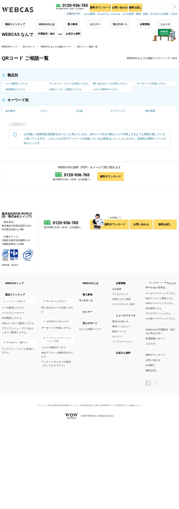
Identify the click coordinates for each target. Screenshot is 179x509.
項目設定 (10, 184)
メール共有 (128, 13)
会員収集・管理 (84, 126)
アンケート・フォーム (108, 13)
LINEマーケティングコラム (159, 391)
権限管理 (10, 172)
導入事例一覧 (86, 388)
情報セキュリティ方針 (72, 489)
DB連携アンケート (85, 178)
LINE (145, 13)
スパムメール (82, 172)
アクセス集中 (12, 155)
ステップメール (49, 126)
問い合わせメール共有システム (110, 84)
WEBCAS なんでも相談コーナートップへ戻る (148, 58)
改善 (77, 109)
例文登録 (150, 184)
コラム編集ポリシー (140, 489)
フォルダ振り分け (120, 155)
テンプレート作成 (15, 178)
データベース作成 (159, 13)
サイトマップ (36, 489)
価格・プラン (12, 138)
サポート (45, 132)
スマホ (114, 120)
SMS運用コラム (153, 395)
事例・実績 (116, 132)
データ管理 (46, 178)
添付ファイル (117, 138)
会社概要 (116, 376)
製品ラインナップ (11, 23)
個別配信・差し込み (16, 120)
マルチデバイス (49, 161)
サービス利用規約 (121, 489)
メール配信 (89, 13)
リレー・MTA (152, 138)
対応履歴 (45, 166)
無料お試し (134, 6)
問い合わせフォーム (86, 184)
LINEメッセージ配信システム (65, 89)
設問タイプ (46, 149)
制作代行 (80, 155)
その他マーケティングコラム (160, 406)
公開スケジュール (155, 166)
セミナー (116, 424)
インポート (151, 172)
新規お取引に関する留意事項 (97, 489)
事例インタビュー (121, 413)
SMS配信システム (15, 89)
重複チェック (152, 149)
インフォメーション (122, 429)
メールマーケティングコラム (160, 380)
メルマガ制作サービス (105, 89)
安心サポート (29, 46)
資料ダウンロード (95, 6)
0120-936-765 (76, 262)
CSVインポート (154, 114)
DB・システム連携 (120, 114)
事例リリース (119, 419)
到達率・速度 (82, 114)
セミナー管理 (12, 161)
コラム (174, 13)
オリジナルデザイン (51, 155)
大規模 (44, 172)
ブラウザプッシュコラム (158, 401)
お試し (79, 132)
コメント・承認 (119, 166)
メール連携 (116, 178)
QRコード (11, 114)
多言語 (44, 143)
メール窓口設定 (84, 161)
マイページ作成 (153, 178)
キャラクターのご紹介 (123, 391)
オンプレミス (47, 138)
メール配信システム (16, 84)
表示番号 (10, 190)
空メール (45, 109)
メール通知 (116, 161)
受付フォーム (82, 149)
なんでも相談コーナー (90, 416)
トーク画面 (11, 109)
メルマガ (150, 430)
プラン (149, 161)
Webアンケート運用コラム (159, 385)
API (42, 120)
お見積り (150, 451)
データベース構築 (15, 166)
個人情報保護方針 (52, 489)
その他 (79, 190)
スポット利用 (152, 126)
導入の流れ (151, 132)
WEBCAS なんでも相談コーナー (56, 46)
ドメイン (10, 143)
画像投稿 (115, 143)
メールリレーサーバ (12, 400)
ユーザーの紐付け (85, 166)
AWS (78, 138)
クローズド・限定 (155, 143)
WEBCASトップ (9, 46)
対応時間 (115, 172)
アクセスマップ (120, 381)
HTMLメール (152, 120)
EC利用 (9, 149)
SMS (138, 13)
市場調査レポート (154, 425)
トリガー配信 (82, 120)
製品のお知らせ (120, 408)
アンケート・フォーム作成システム (69, 84)
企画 (112, 109)
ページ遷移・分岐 (155, 155)
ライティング (117, 184)
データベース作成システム (151, 84)
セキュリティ (12, 132)
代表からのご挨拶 (121, 386)
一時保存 (115, 149)
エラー (44, 190)
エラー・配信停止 (15, 126)
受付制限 (45, 114)
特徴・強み (81, 143)
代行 (147, 109)
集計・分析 (116, 126)
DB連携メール (48, 184)
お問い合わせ (116, 6)
